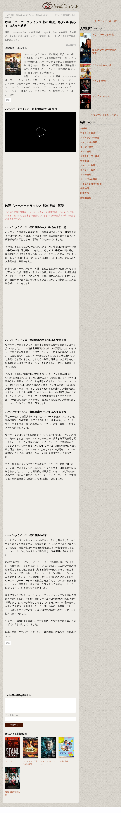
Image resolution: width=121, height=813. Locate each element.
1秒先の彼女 (64, 764)
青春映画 (84, 161)
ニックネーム (11, 717)
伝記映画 (84, 188)
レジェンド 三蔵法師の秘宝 (30, 765)
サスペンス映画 (87, 165)
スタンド (8, 764)
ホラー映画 (85, 174)
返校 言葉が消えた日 (12, 795)
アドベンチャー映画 (89, 138)
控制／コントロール (48, 765)
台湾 (8, 100)
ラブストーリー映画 (89, 156)
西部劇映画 (85, 197)
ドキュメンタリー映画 (91, 184)
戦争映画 (84, 193)
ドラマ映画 (85, 151)
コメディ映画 (86, 147)
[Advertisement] (40, 178)
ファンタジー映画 (88, 142)
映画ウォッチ (60, 5)
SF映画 (83, 128)
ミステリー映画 (87, 170)
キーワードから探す (108, 21)
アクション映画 (87, 133)
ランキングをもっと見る (105, 115)
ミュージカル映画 (88, 179)
